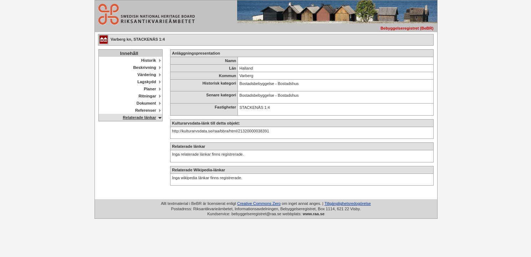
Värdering (146, 74)
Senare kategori (221, 95)
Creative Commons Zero (259, 203)
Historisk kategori (219, 83)
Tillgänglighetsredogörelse (348, 203)
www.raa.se (314, 214)
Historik (148, 60)
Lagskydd (146, 82)
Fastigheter (225, 107)
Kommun (227, 76)
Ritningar (147, 96)
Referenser (145, 110)
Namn (230, 61)
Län (232, 68)
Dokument (146, 103)
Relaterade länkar (139, 117)
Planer (150, 89)
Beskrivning (144, 67)
